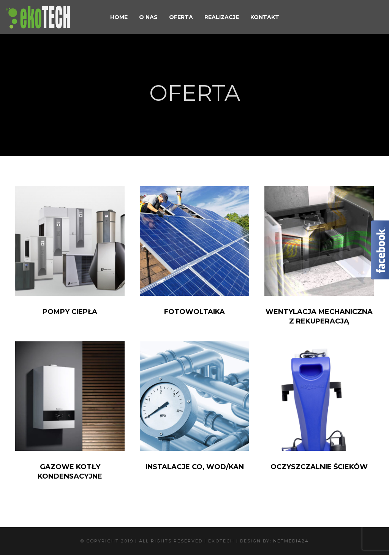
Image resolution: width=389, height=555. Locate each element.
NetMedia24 (291, 541)
